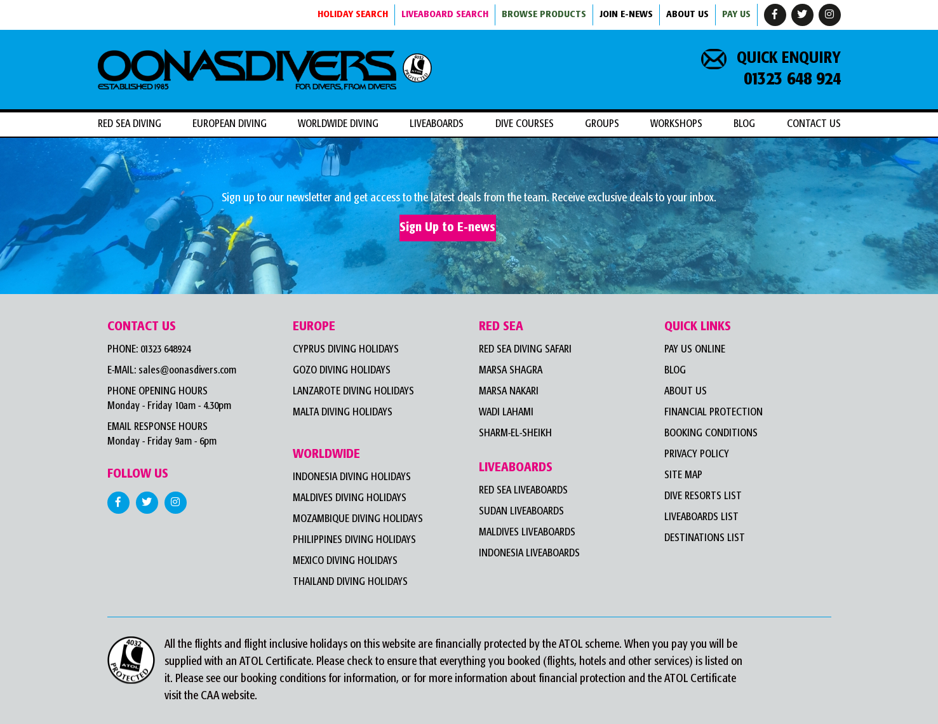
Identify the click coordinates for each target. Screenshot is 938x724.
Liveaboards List (701, 517)
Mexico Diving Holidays (345, 561)
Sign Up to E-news (447, 228)
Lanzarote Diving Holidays (353, 391)
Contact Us (814, 124)
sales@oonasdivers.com (187, 370)
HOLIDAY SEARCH (353, 14)
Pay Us (736, 14)
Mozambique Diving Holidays (358, 519)
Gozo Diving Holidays (342, 370)
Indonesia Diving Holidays (352, 477)
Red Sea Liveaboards (523, 490)
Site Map (683, 475)
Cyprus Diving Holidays (346, 349)
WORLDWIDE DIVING (338, 124)
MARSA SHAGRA (510, 370)
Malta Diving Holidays (342, 412)
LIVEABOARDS (437, 124)
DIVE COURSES (524, 124)
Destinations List (704, 538)
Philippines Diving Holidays (354, 540)
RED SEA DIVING (129, 124)
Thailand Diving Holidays (350, 582)
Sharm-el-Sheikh (515, 433)
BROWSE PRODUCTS (544, 14)
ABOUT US (687, 14)
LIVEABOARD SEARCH (444, 14)
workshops (676, 124)
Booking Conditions (711, 433)
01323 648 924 (792, 79)
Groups (602, 124)
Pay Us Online (694, 349)
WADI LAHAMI (506, 412)
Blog (744, 124)
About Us (685, 391)
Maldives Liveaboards (527, 532)
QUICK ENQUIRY (771, 59)
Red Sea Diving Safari (525, 349)
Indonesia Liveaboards (529, 553)
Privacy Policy (696, 454)
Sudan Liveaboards (521, 511)
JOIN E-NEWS (626, 14)
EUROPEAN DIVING (229, 124)
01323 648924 (165, 349)
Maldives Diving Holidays (349, 498)
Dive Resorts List (703, 496)
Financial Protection (713, 412)
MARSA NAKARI (509, 391)
